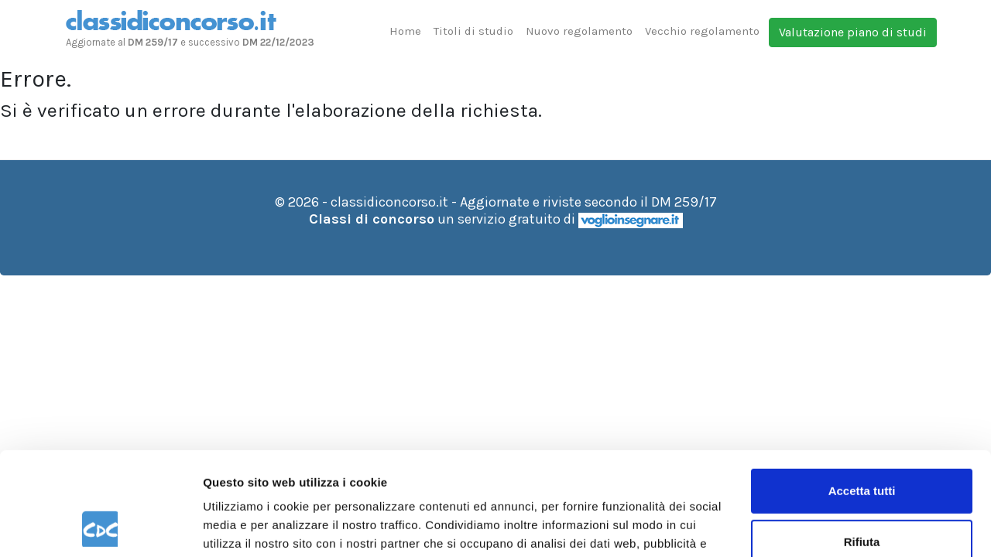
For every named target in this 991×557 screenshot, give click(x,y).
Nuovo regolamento (579, 31)
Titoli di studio (473, 31)
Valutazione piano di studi (853, 32)
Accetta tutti (862, 394)
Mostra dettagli (244, 526)
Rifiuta (862, 444)
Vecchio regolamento (702, 31)
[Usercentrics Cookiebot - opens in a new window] (100, 526)
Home (405, 31)
